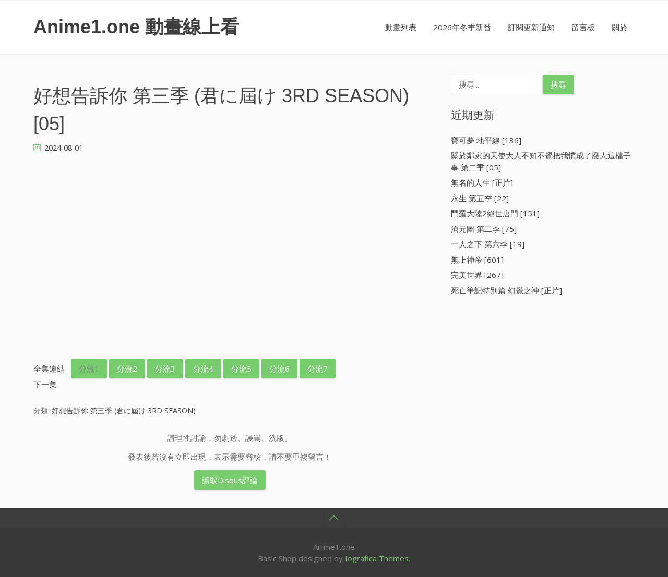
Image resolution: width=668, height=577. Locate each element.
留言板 (583, 27)
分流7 (317, 368)
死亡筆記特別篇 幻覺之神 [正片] (506, 290)
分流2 (127, 368)
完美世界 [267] (477, 274)
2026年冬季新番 (462, 27)
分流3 (165, 368)
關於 (619, 27)
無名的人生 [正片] (482, 182)
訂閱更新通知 (531, 27)
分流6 (279, 368)
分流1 (89, 368)
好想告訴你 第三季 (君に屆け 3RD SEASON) (124, 410)
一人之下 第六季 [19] (487, 244)
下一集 (45, 384)
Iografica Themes (377, 558)
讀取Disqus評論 (230, 480)
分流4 (203, 368)
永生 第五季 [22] (480, 198)
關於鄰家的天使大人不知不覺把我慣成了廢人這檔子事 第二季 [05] (541, 161)
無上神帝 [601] (477, 259)
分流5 (241, 368)
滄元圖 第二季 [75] (484, 229)
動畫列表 (400, 27)
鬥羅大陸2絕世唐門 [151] (495, 213)
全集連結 (49, 368)
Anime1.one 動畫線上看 (136, 27)
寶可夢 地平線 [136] (486, 140)
